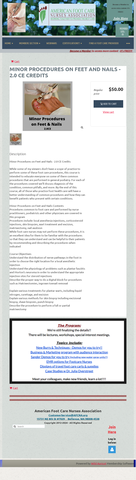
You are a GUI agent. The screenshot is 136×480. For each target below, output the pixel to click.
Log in (112, 449)
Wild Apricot (98, 463)
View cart (108, 111)
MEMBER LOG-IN (124, 31)
